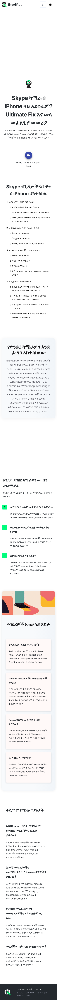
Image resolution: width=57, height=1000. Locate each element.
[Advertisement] (28, 39)
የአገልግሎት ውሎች (24, 989)
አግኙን (28, 995)
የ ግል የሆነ (38, 989)
